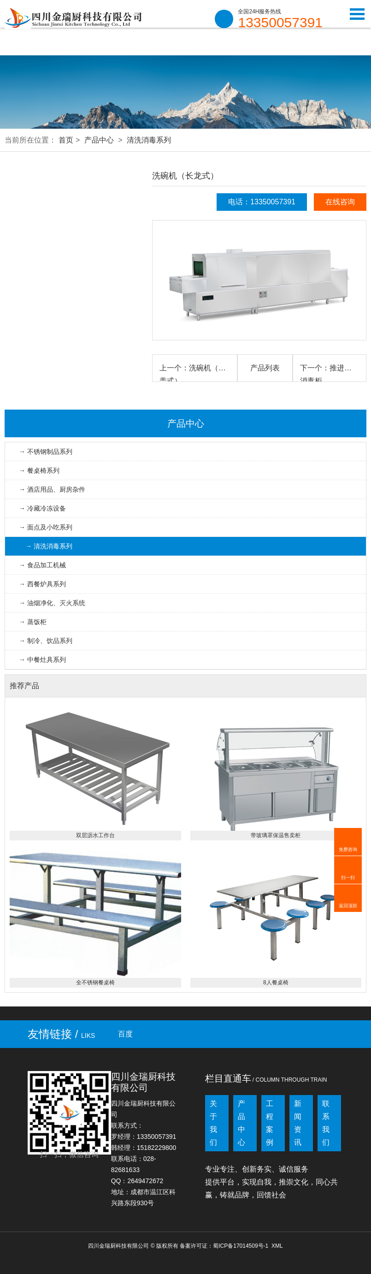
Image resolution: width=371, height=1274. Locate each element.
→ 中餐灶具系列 (42, 659)
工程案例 (269, 1123)
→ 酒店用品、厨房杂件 (52, 489)
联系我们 (326, 1123)
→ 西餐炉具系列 (42, 584)
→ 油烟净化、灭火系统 (52, 603)
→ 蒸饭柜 (33, 621)
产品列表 (265, 368)
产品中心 (99, 140)
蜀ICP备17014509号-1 (240, 1246)
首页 (66, 140)
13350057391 (280, 23)
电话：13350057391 (261, 202)
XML (277, 1246)
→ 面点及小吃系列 (45, 527)
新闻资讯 (297, 1123)
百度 (125, 1034)
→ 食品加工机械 (42, 565)
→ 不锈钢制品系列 (45, 451)
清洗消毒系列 (149, 140)
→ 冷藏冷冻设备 (42, 508)
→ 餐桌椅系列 (39, 470)
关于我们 (213, 1123)
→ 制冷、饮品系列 (45, 640)
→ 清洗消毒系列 (48, 546)
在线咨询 (340, 202)
